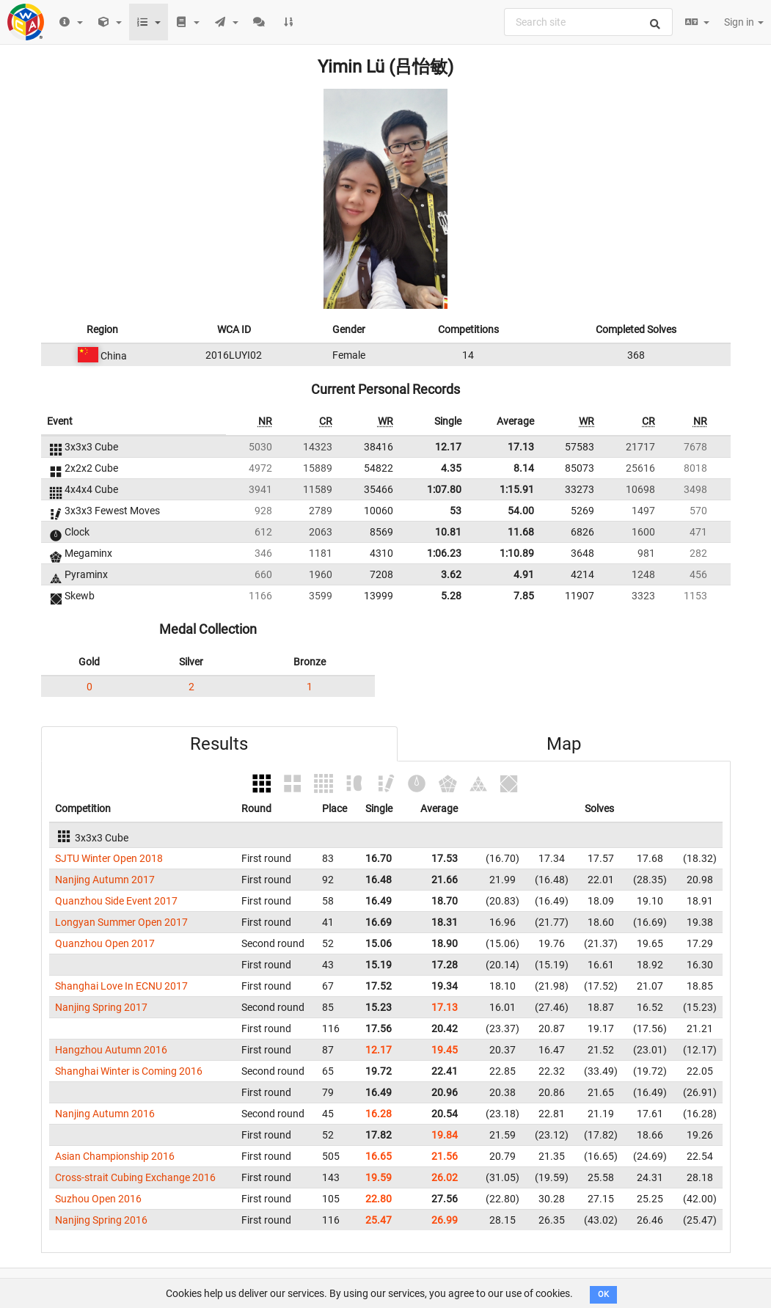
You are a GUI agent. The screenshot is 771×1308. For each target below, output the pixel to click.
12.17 (448, 447)
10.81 (448, 532)
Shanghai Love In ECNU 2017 (121, 986)
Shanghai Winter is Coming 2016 (128, 1071)
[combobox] (588, 22)
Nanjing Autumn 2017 (105, 879)
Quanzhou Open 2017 (105, 943)
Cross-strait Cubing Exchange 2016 (135, 1177)
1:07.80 (444, 489)
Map (564, 744)
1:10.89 (517, 553)
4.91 (524, 574)
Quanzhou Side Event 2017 (116, 901)
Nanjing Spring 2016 (101, 1220)
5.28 (451, 596)
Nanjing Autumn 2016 (105, 1113)
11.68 (521, 532)
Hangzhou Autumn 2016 (111, 1050)
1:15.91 (517, 489)
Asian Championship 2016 (115, 1156)
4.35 (451, 468)
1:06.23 (444, 553)
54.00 (521, 510)
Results (219, 744)
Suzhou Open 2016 (98, 1199)
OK (603, 1294)
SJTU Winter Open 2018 (109, 858)
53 (455, 510)
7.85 (524, 596)
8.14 (524, 468)
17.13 (521, 447)
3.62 (451, 574)
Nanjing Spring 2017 (101, 1007)
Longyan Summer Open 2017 (121, 922)
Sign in (744, 22)
